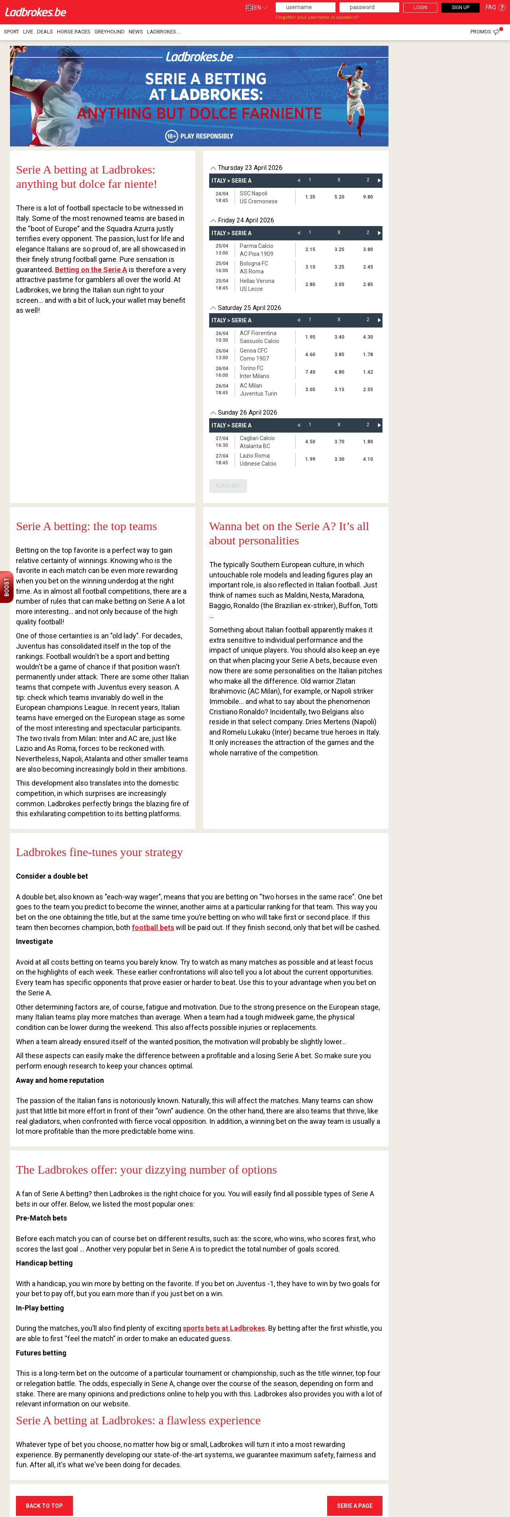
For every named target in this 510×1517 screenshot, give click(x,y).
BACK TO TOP (44, 1506)
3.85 (339, 354)
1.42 (368, 372)
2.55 (368, 389)
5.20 (339, 197)
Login (420, 7)
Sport (11, 32)
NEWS (136, 32)
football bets (153, 927)
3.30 (339, 459)
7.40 (310, 372)
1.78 (368, 354)
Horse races (73, 32)
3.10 (310, 267)
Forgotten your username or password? (317, 17)
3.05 (339, 284)
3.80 (368, 249)
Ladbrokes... (163, 32)
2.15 (310, 249)
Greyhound (109, 32)
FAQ (496, 7)
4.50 (310, 442)
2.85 (368, 284)
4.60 (310, 354)
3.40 (339, 337)
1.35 (310, 197)
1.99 (310, 459)
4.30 (368, 337)
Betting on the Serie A (91, 269)
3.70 (339, 442)
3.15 (339, 389)
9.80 (368, 197)
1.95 (310, 337)
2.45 (368, 267)
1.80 (368, 442)
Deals (45, 32)
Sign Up (460, 7)
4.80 (339, 372)
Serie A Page (355, 1506)
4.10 (368, 459)
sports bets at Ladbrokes (224, 1328)
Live (28, 32)
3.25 (339, 249)
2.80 (310, 284)
